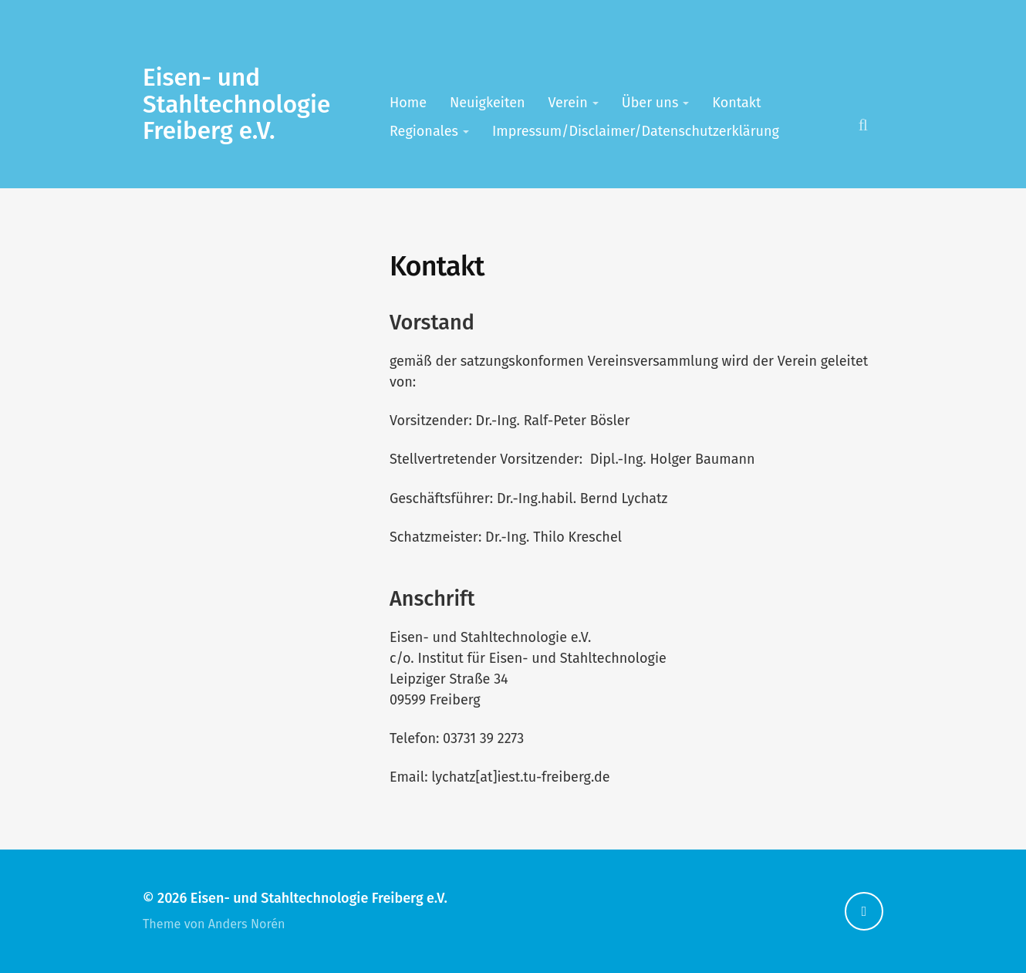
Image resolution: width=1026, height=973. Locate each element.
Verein (568, 102)
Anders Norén (246, 924)
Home (408, 102)
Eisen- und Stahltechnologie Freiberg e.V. (236, 104)
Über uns (650, 102)
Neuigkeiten (487, 102)
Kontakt (736, 102)
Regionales (424, 131)
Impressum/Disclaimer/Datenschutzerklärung (635, 131)
